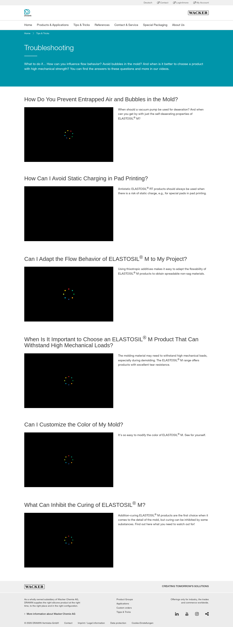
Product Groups (124, 599)
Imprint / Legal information (91, 623)
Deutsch (148, 2)
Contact (162, 2)
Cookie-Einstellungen (142, 623)
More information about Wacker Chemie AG (49, 613)
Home (27, 33)
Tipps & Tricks (123, 612)
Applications (122, 603)
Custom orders (124, 607)
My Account (201, 2)
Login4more (181, 2)
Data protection (118, 623)
